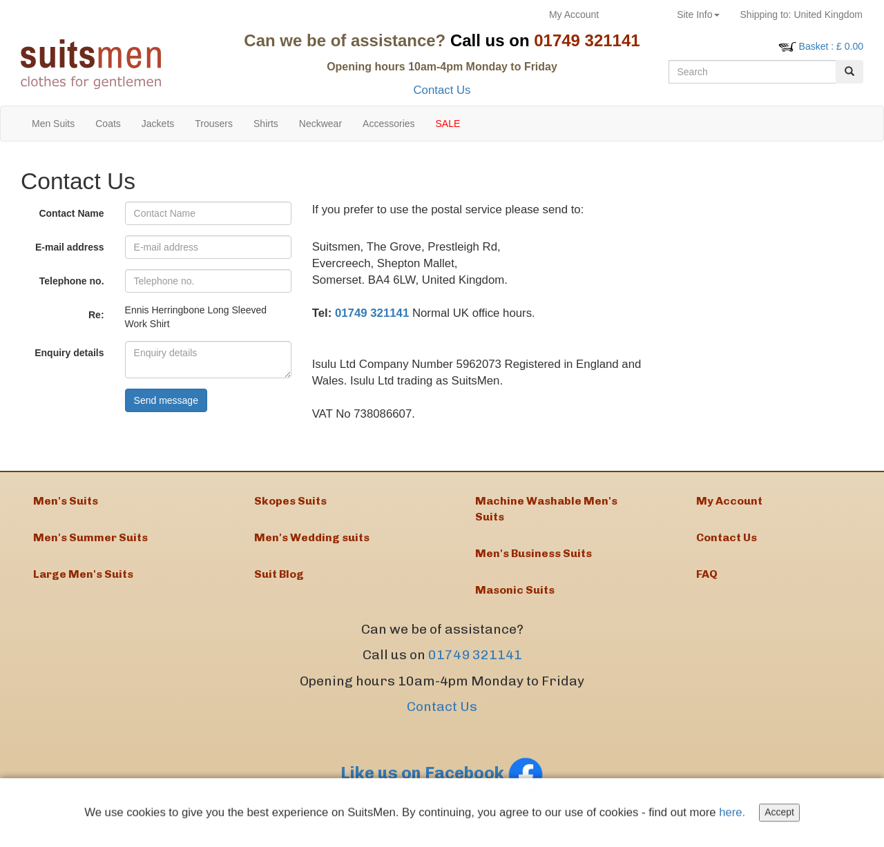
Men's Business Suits (533, 555)
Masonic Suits (515, 592)
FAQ (707, 577)
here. (734, 814)
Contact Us (441, 90)
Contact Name (71, 213)
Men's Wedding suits (311, 539)
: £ (831, 46)
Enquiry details (69, 352)
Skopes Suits (290, 501)
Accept (781, 815)
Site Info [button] (698, 14)
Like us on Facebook (442, 776)
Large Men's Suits (83, 577)
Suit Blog (279, 577)
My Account (574, 14)
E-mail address (69, 247)
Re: (96, 314)
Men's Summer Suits (90, 539)
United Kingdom (801, 14)
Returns (637, 14)
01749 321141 (372, 313)
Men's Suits (65, 501)
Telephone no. (71, 280)
